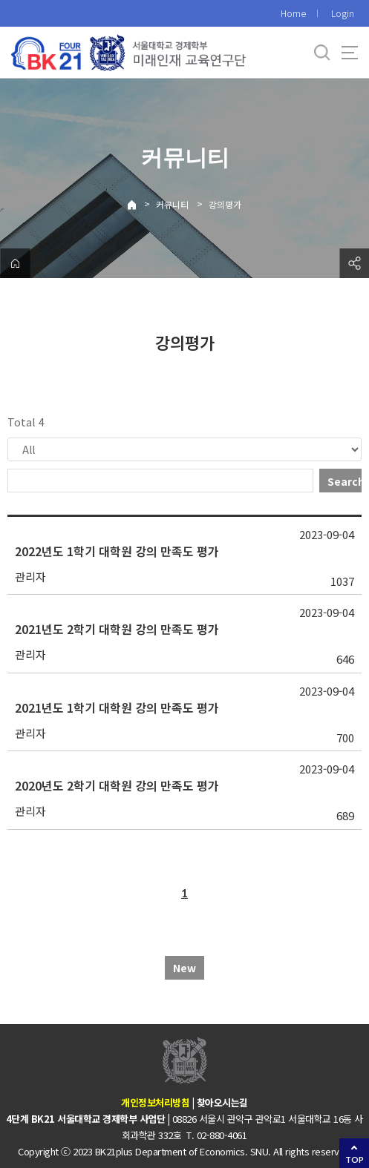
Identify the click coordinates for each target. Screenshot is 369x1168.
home (15, 263)
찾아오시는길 (222, 1102)
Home (293, 13)
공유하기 (354, 263)
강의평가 (225, 204)
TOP (354, 1159)
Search (344, 481)
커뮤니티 (172, 204)
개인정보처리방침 (155, 1102)
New (184, 967)
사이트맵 (350, 52)
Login (342, 13)
